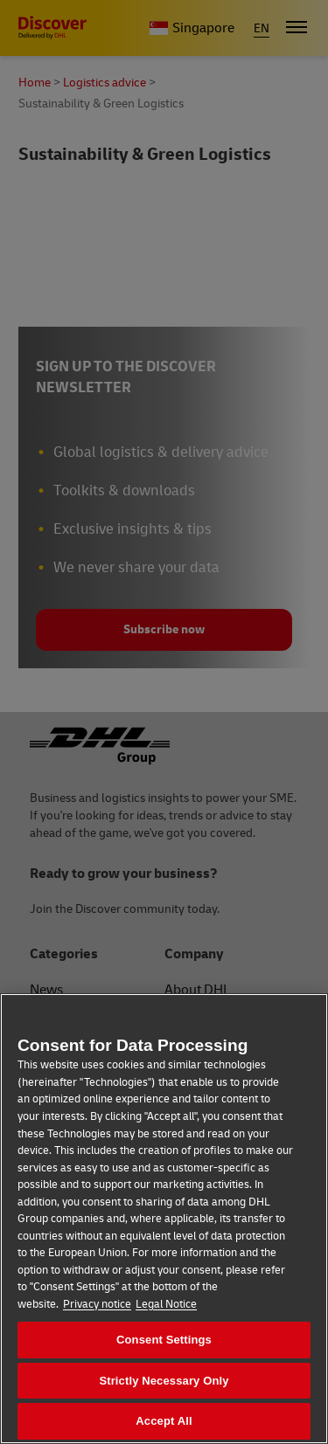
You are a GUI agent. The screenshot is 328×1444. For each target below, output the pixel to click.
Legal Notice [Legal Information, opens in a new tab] (166, 1304)
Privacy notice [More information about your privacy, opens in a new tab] (97, 1304)
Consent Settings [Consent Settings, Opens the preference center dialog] (164, 1339)
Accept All (164, 1420)
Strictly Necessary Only (163, 1380)
